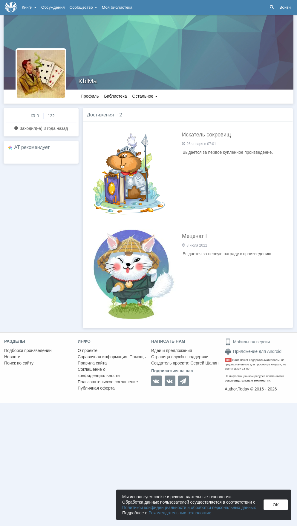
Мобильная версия (247, 342)
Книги (29, 7)
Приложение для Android (253, 351)
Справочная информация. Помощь (112, 356)
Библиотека (115, 96)
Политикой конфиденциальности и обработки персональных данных (189, 507)
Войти (285, 7)
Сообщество (83, 7)
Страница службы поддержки (179, 356)
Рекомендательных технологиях (179, 512)
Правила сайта (92, 363)
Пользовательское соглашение (108, 381)
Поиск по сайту (18, 363)
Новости (12, 356)
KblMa (87, 81)
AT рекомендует (32, 147)
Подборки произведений (28, 350)
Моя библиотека (117, 7)
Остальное (145, 96)
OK (276, 504)
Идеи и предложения (171, 350)
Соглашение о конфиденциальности (99, 372)
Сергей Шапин (204, 363)
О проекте (87, 350)
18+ (228, 360)
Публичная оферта (96, 388)
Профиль (90, 96)
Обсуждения (53, 7)
